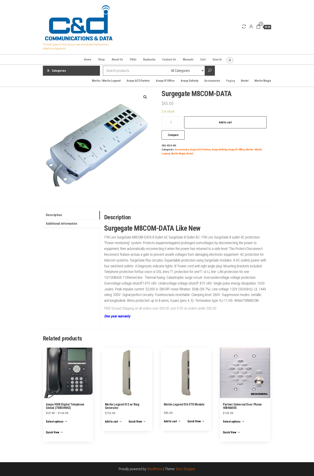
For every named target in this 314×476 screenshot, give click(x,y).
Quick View (52, 432)
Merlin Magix (263, 81)
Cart (203, 59)
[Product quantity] (172, 122)
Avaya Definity (189, 81)
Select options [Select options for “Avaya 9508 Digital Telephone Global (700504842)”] (54, 421)
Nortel (245, 81)
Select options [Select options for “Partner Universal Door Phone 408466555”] (232, 421)
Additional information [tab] (61, 223)
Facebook (229, 60)
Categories (59, 70)
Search (217, 59)
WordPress (154, 469)
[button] (145, 97)
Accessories (212, 81)
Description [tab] (54, 215)
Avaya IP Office (165, 81)
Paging (230, 81)
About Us (117, 59)
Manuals (188, 59)
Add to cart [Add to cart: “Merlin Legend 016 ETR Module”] (170, 421)
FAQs (133, 59)
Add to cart (225, 122)
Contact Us (169, 59)
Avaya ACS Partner (138, 81)
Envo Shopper (185, 469)
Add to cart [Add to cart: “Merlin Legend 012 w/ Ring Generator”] (111, 421)
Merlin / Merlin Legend (106, 81)
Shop (101, 59)
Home (87, 59)
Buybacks (149, 59)
